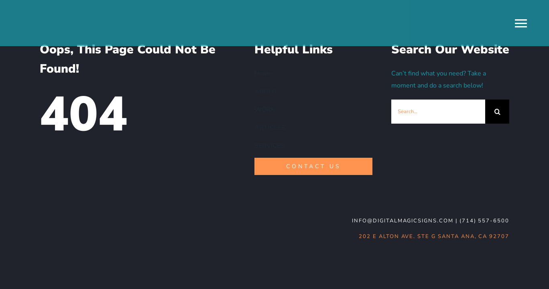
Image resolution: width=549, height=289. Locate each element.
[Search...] (438, 112)
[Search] (497, 112)
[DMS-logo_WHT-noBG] (98, 216)
